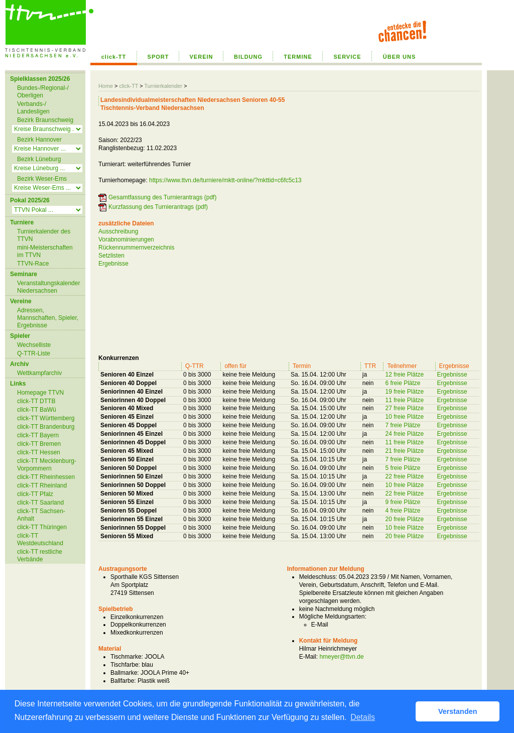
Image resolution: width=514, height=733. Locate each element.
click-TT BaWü (36, 409)
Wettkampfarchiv (39, 373)
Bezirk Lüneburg (39, 159)
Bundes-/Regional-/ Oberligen (43, 91)
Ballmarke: (124, 672)
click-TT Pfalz (35, 494)
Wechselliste (34, 344)
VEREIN (201, 57)
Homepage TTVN (40, 392)
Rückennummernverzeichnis (136, 247)
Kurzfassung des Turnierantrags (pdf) (158, 206)
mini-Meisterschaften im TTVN (45, 251)
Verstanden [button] (457, 711)
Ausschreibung (118, 231)
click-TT (113, 57)
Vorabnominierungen (126, 239)
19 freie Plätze (404, 391)
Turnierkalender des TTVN (43, 235)
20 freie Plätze (404, 519)
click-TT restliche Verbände (39, 555)
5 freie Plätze (402, 467)
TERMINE (298, 57)
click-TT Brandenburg (46, 426)
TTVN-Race (33, 263)
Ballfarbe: (123, 680)
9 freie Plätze (402, 502)
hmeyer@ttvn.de (341, 656)
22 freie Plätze (404, 476)
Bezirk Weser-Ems (42, 178)
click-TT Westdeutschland (40, 539)
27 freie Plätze (404, 408)
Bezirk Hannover (39, 139)
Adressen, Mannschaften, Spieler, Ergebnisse (47, 318)
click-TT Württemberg (45, 418)
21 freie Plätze (404, 450)
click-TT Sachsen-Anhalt (41, 515)
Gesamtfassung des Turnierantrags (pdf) (162, 197)
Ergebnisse (113, 263)
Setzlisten (111, 255)
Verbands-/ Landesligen (33, 107)
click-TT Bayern (38, 435)
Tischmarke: (126, 656)
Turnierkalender (163, 86)
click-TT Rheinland (42, 485)
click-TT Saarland (40, 502)
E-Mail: (308, 656)
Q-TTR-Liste (33, 353)
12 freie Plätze (404, 374)
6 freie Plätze (402, 383)
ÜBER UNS (399, 57)
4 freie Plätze (402, 510)
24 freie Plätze (404, 433)
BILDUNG (248, 57)
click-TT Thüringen (42, 527)
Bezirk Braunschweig (45, 120)
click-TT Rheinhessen (46, 476)
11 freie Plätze (404, 400)
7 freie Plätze (402, 425)
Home (105, 86)
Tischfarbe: (125, 664)
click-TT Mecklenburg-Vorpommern (46, 464)
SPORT (158, 57)
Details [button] (362, 717)
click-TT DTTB (36, 401)
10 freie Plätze (404, 416)
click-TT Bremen (39, 443)
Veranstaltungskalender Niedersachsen (48, 287)
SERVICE (347, 57)
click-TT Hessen (38, 452)
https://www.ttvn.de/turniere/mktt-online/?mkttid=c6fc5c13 (225, 180)
